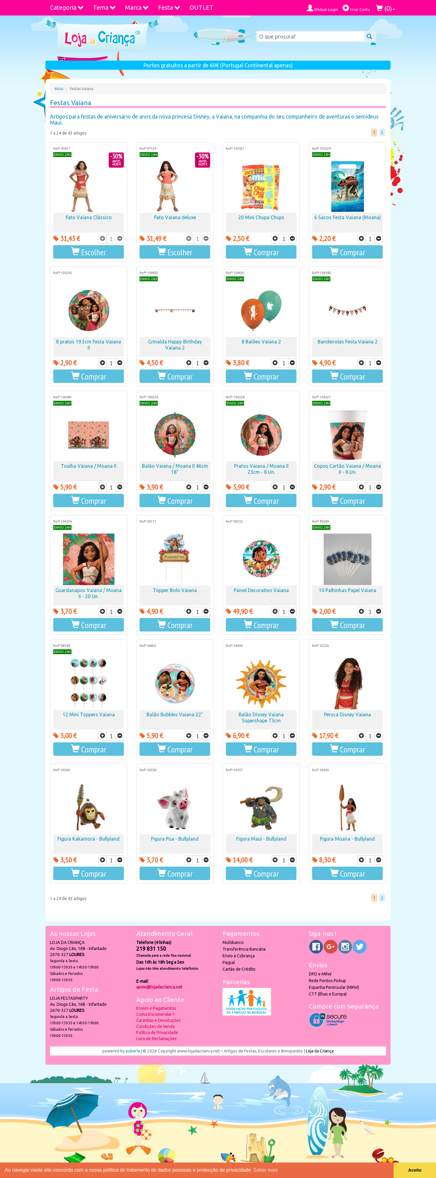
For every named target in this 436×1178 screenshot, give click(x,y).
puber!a (133, 1051)
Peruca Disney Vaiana (347, 714)
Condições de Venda (155, 1026)
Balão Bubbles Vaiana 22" (175, 714)
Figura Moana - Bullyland (347, 839)
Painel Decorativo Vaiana (261, 590)
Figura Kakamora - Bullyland (89, 839)
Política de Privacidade (157, 1032)
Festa (169, 7)
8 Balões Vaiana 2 (261, 341)
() (385, 8)
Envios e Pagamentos (156, 1008)
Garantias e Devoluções (158, 1020)
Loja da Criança (320, 1051)
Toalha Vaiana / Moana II (88, 466)
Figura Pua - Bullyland (175, 839)
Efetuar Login (322, 8)
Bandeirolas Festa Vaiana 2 (348, 341)
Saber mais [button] (265, 1170)
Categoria (67, 7)
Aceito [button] (414, 1170)
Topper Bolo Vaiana (175, 590)
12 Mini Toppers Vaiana (89, 714)
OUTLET (201, 7)
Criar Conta (356, 8)
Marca (137, 7)
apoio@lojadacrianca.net (159, 987)
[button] (88, 252)
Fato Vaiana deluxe (175, 217)
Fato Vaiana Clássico (89, 217)
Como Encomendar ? (155, 1014)
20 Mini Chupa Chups (261, 217)
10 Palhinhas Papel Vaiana (347, 590)
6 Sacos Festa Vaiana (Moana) (347, 217)
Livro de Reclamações (156, 1038)
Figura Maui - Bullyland (261, 839)
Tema (104, 7)
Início (59, 89)
